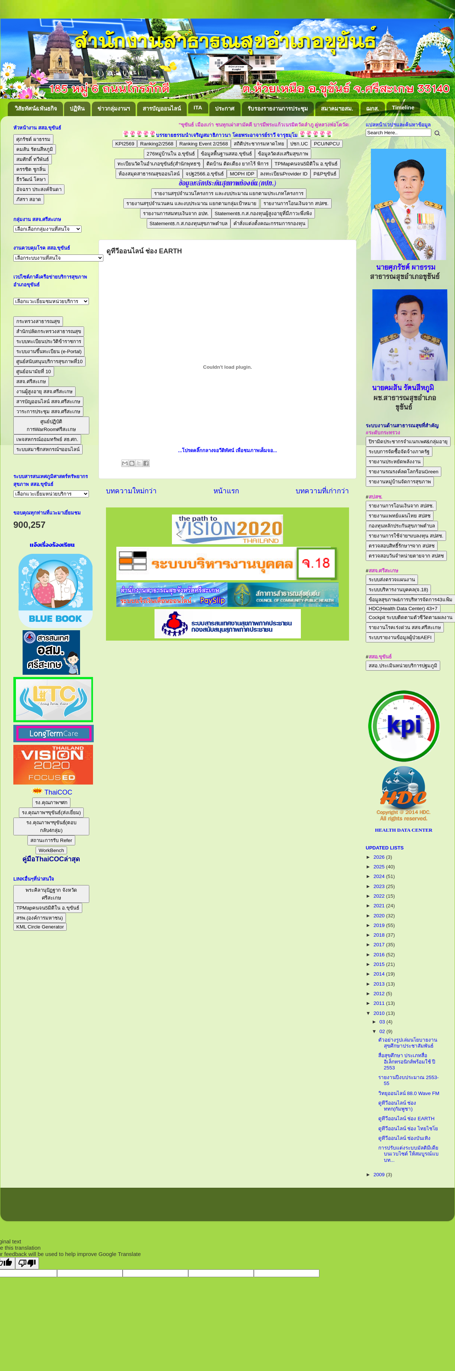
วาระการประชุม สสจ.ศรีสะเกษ (48, 411)
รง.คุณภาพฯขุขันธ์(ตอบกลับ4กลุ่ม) (51, 826)
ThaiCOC (58, 792)
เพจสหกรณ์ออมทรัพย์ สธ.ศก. (47, 439)
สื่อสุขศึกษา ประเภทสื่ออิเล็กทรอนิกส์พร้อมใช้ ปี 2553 (407, 1061)
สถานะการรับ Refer (51, 840)
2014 (379, 974)
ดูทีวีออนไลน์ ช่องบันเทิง (404, 1138)
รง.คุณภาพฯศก (51, 802)
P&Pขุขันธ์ (324, 174)
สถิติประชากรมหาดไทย (259, 144)
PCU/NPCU (327, 144)
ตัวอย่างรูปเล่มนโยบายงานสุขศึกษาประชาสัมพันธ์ (407, 1043)
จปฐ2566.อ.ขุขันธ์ (205, 174)
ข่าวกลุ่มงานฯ (113, 108)
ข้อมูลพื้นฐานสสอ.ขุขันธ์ (226, 154)
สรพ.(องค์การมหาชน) (39, 918)
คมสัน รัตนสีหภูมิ (34, 149)
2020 (379, 915)
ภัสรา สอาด (28, 199)
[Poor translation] (27, 1263)
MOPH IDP (242, 174)
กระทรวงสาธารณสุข (38, 321)
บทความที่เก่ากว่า (322, 491)
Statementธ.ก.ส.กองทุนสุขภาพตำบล (189, 223)
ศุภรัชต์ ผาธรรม (33, 139)
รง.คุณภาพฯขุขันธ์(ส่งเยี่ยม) (51, 812)
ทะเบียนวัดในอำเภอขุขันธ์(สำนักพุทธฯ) (158, 164)
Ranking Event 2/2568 (203, 144)
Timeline (403, 107)
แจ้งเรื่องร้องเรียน (51, 545)
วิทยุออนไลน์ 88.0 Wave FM (408, 1093)
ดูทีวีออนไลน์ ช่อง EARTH (406, 1118)
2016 (379, 954)
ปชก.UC (299, 144)
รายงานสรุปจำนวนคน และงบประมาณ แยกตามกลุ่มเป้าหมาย (191, 203)
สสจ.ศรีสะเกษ (31, 381)
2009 (379, 1174)
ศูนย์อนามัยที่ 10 (33, 371)
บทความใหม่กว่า (131, 491)
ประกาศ (225, 108)
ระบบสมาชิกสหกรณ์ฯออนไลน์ (48, 449)
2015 (379, 964)
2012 (379, 993)
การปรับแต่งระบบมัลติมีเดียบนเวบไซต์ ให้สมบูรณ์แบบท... (408, 1154)
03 (382, 1022)
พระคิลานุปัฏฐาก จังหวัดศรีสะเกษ (51, 894)
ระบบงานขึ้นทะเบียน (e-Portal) (49, 351)
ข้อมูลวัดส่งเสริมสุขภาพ (283, 154)
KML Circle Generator (40, 927)
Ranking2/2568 (156, 144)
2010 (379, 1013)
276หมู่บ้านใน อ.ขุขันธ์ (171, 154)
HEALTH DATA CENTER (403, 830)
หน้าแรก (226, 491)
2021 (379, 905)
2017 (379, 944)
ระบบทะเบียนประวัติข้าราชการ (48, 341)
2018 (379, 935)
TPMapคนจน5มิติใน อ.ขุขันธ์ (306, 164)
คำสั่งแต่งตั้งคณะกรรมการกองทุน (269, 223)
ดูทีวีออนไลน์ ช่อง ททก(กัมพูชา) (397, 1106)
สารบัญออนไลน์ (162, 108)
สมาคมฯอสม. (337, 108)
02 (382, 1031)
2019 (379, 925)
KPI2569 (124, 144)
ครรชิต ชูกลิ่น (31, 169)
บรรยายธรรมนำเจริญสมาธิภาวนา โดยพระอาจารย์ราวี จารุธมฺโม (227, 135)
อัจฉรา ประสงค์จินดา (39, 189)
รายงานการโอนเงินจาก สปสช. (295, 203)
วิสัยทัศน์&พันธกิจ (36, 108)
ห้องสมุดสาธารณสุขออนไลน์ (149, 174)
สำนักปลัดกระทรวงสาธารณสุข (48, 331)
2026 (379, 857)
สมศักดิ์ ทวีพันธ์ (32, 159)
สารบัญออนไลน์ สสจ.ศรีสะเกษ (48, 401)
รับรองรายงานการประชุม (278, 108)
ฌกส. (372, 108)
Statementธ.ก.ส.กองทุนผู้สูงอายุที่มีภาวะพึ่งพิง (263, 213)
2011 (379, 1003)
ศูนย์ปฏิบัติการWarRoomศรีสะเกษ (51, 425)
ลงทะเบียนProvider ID (284, 174)
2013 (379, 984)
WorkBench (51, 850)
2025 (379, 866)
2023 (379, 886)
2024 (379, 876)
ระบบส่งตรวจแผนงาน (392, 579)
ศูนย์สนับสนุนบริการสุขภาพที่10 (49, 361)
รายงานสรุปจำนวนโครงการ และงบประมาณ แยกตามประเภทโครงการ (228, 193)
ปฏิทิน (77, 108)
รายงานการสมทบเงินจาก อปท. (176, 213)
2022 (379, 896)
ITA (198, 107)
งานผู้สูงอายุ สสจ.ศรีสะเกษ (44, 391)
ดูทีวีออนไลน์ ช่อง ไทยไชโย (408, 1128)
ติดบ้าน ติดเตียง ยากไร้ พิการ (237, 164)
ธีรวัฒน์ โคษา (31, 179)
